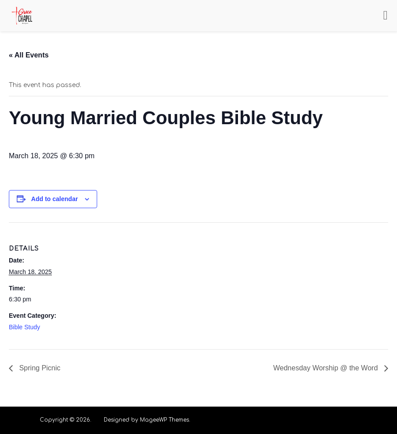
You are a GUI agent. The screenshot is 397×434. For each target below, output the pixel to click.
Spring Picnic (38, 368)
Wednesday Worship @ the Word (326, 368)
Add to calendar (54, 198)
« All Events (29, 55)
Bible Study (24, 327)
